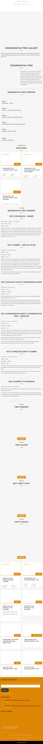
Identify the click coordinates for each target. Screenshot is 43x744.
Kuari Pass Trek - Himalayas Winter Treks (10, 668)
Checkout (24, 739)
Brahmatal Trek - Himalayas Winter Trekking (8, 579)
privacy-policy (10, 737)
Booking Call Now (21, 742)
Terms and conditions (30, 737)
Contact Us (20, 739)
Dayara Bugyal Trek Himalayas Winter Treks (31, 640)
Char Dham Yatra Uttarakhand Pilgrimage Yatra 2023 (17, 700)
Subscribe (4, 690)
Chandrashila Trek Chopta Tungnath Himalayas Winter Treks (10, 641)
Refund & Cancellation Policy (19, 737)
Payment (39, 737)
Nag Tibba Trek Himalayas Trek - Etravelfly (29, 607)
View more (21, 438)
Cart (35, 737)
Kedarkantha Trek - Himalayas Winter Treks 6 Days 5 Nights (32, 169)
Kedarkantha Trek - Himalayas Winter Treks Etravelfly (10, 197)
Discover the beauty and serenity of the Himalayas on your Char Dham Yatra (23, 705)
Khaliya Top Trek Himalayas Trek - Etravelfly (8, 607)
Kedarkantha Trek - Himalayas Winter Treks (10, 169)
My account (4, 737)
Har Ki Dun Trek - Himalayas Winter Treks (31, 668)
